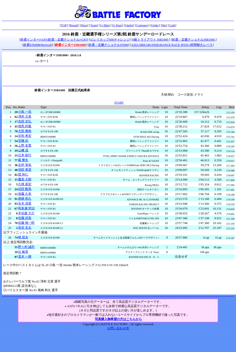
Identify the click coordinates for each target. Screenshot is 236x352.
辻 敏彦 (23, 251)
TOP (64, 25)
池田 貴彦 (24, 169)
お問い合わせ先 (118, 328)
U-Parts (117, 25)
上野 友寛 (24, 145)
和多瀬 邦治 (26, 208)
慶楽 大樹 (24, 179)
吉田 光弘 (24, 121)
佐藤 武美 (24, 218)
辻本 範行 (24, 155)
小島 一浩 (24, 111)
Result (74, 25)
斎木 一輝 (24, 256)
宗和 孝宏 (24, 136)
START (119, 102)
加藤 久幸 (24, 194)
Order (155, 25)
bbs (164, 25)
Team (93, 25)
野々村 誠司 (26, 247)
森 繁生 (23, 160)
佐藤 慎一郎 (26, 223)
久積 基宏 (24, 184)
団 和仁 (23, 174)
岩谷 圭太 (24, 227)
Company (142, 25)
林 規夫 (23, 237)
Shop (84, 25)
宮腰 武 (23, 140)
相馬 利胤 (24, 126)
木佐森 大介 (26, 213)
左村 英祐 (24, 165)
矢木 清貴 (24, 203)
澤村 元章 (24, 116)
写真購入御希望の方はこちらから (118, 319)
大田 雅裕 (24, 131)
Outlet (129, 25)
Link (172, 25)
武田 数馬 (24, 189)
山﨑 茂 (23, 150)
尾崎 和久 (24, 198)
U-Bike (105, 25)
